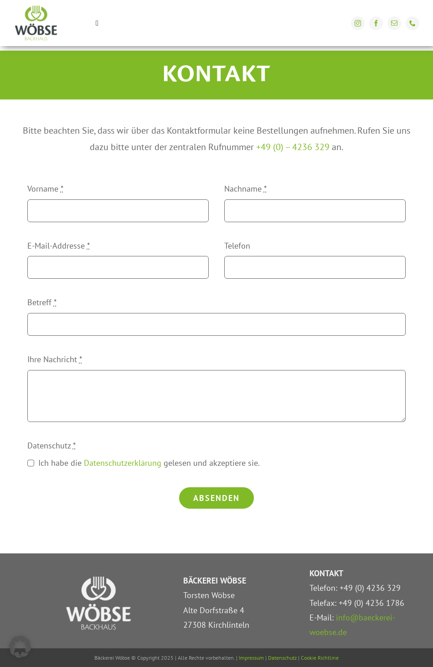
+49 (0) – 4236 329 (294, 147)
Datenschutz (51, 445)
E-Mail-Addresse (58, 245)
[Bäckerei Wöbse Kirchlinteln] (36, 8)
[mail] (394, 23)
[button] (20, 647)
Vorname (45, 188)
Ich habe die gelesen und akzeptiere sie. (149, 463)
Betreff (42, 302)
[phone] (412, 23)
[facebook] (376, 23)
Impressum (251, 657)
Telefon (237, 245)
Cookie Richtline (320, 657)
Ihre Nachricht (54, 359)
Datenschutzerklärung (122, 463)
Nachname (245, 188)
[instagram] (358, 23)
